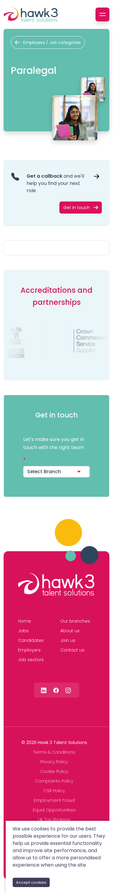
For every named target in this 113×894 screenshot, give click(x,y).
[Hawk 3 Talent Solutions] (56, 584)
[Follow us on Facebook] (56, 689)
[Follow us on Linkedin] (44, 689)
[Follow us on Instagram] (68, 689)
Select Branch (44, 471)
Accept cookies (31, 882)
